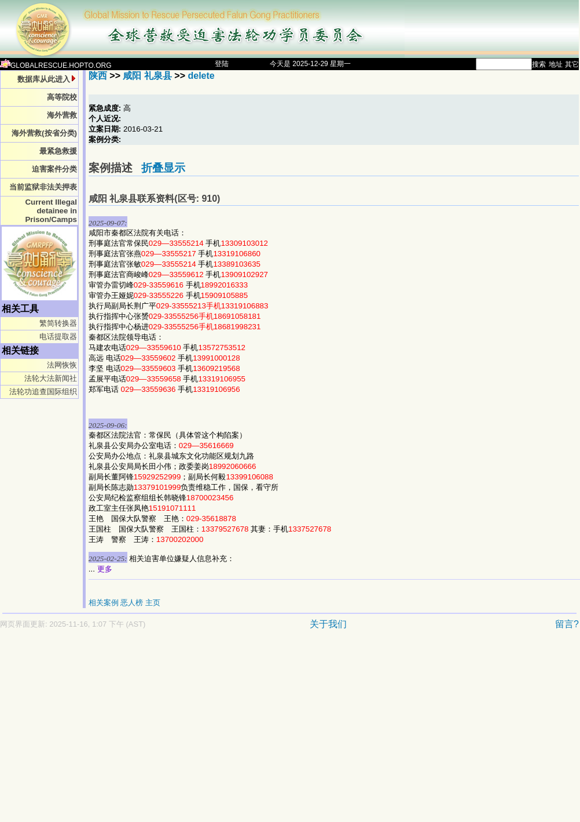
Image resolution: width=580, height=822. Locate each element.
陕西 (98, 76)
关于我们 (328, 624)
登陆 (222, 64)
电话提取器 (58, 336)
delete (201, 76)
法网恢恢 (62, 365)
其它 (572, 64)
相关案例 (104, 602)
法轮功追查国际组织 (43, 391)
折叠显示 (163, 168)
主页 (152, 602)
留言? (567, 624)
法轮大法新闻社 (50, 378)
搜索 (539, 64)
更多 (104, 569)
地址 (556, 64)
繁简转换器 (58, 323)
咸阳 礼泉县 (147, 76)
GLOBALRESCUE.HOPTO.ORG (56, 65)
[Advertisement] (248, 731)
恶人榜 (131, 602)
